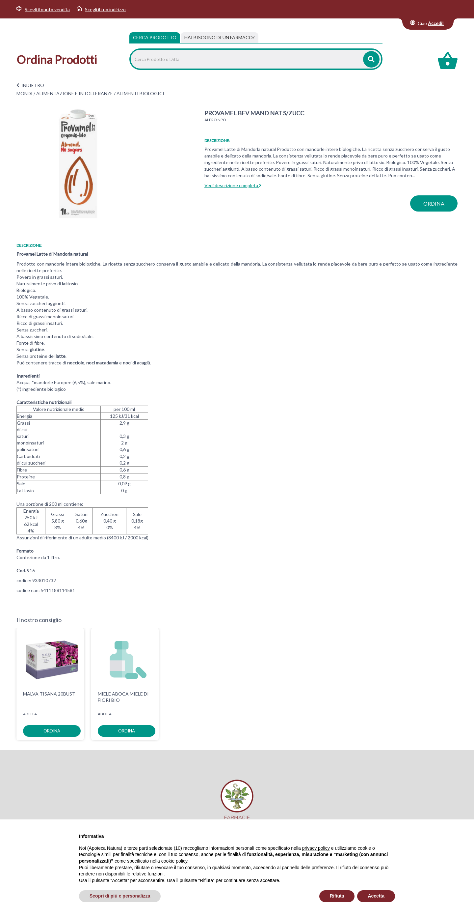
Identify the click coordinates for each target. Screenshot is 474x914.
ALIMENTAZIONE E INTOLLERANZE (74, 93)
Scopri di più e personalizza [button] (120, 896)
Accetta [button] (376, 896)
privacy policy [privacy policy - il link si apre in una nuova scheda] (316, 848)
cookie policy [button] (174, 861)
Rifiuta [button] (337, 896)
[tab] (219, 37)
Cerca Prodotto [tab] (154, 37)
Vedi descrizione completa (232, 185)
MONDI (24, 93)
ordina (433, 203)
